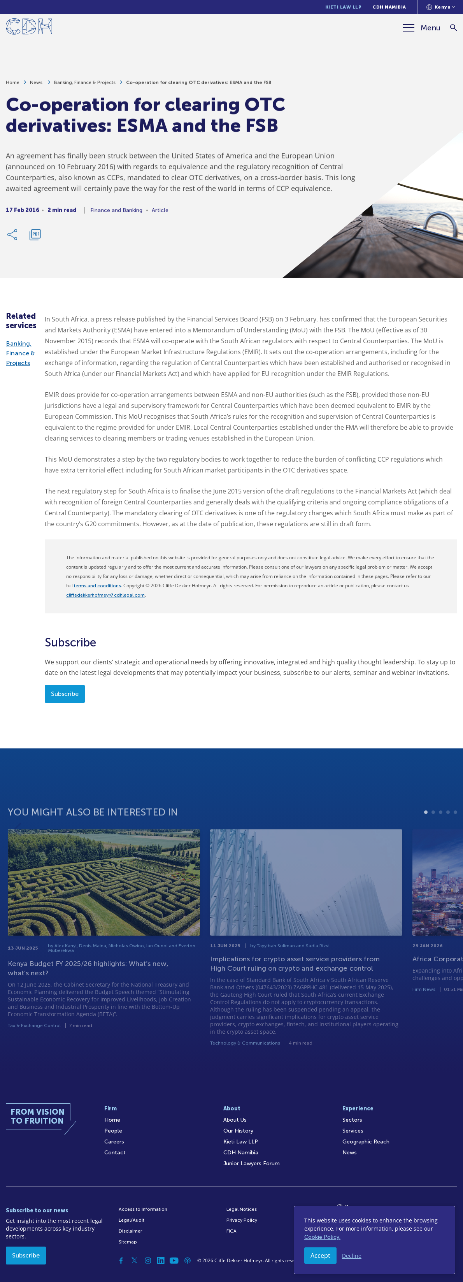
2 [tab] (433, 833)
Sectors (352, 1120)
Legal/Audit (131, 1220)
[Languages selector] (441, 7)
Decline (351, 1255)
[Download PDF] (35, 238)
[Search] (453, 28)
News (37, 86)
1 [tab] (426, 833)
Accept (320, 1255)
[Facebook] (121, 1260)
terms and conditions (97, 585)
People (113, 1130)
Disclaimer (130, 1231)
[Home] (29, 27)
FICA (231, 1231)
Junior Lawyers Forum (251, 1163)
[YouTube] (174, 1260)
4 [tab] (448, 833)
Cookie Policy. (322, 1237)
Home (12, 86)
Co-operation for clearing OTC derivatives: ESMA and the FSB (199, 86)
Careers (114, 1141)
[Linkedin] (161, 1260)
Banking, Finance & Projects (85, 86)
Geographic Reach (365, 1141)
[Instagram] (148, 1260)
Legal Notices (241, 1209)
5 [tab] (455, 833)
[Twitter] (134, 1260)
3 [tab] (440, 833)
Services (352, 1130)
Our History (238, 1130)
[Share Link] (13, 238)
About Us (235, 1120)
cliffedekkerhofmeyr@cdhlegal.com (105, 595)
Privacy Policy (241, 1220)
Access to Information (143, 1209)
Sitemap (128, 1242)
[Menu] (422, 27)
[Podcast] (187, 1260)
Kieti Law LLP (343, 7)
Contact (115, 1152)
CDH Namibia (389, 7)
